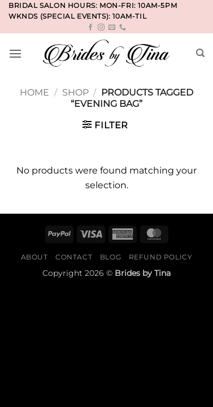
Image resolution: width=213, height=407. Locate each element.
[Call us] (122, 28)
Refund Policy (161, 257)
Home (34, 92)
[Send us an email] (111, 28)
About (34, 257)
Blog (110, 257)
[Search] (200, 53)
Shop (75, 92)
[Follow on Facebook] (90, 28)
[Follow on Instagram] (101, 28)
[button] (15, 53)
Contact (73, 257)
